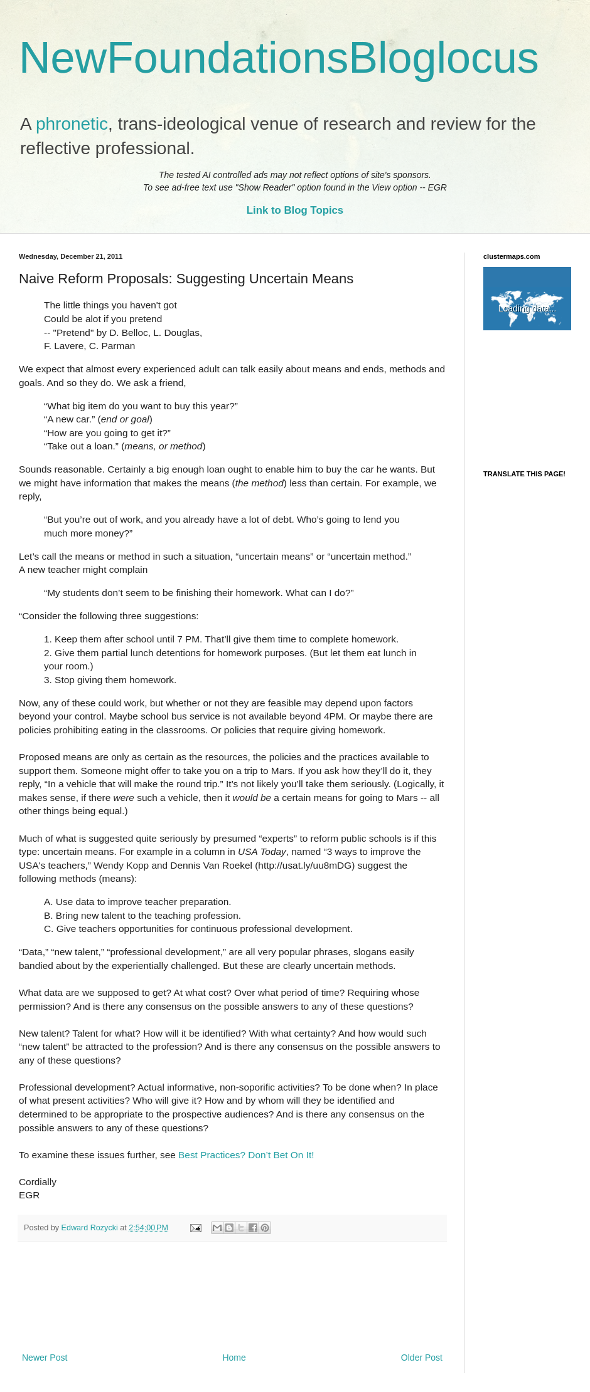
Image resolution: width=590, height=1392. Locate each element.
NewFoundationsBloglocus (279, 57)
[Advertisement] (232, 1296)
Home (233, 1358)
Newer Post (44, 1358)
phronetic (72, 123)
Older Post (421, 1358)
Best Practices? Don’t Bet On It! (246, 1154)
